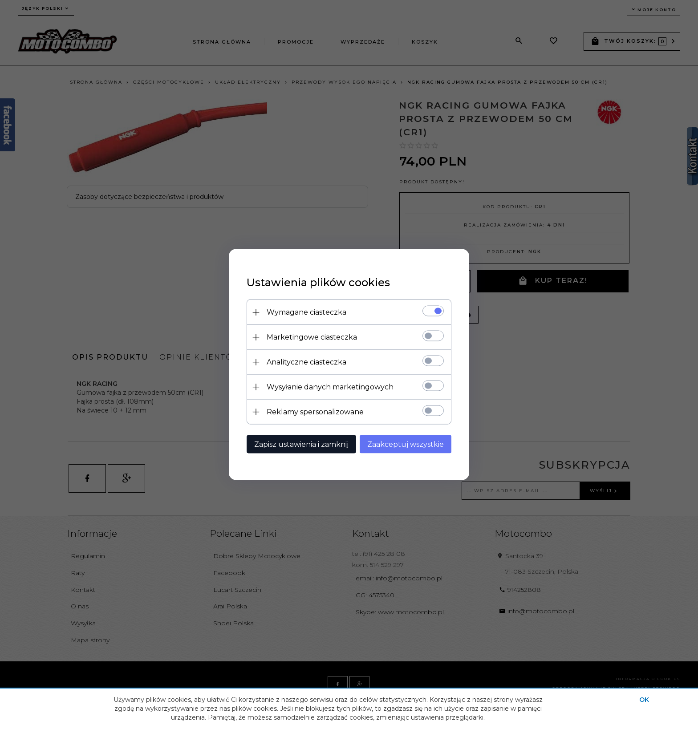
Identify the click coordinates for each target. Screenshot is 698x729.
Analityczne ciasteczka (306, 362)
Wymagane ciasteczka (306, 312)
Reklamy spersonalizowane (315, 412)
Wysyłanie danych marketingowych (330, 387)
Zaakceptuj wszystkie (405, 444)
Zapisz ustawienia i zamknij (301, 444)
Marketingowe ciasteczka (312, 337)
